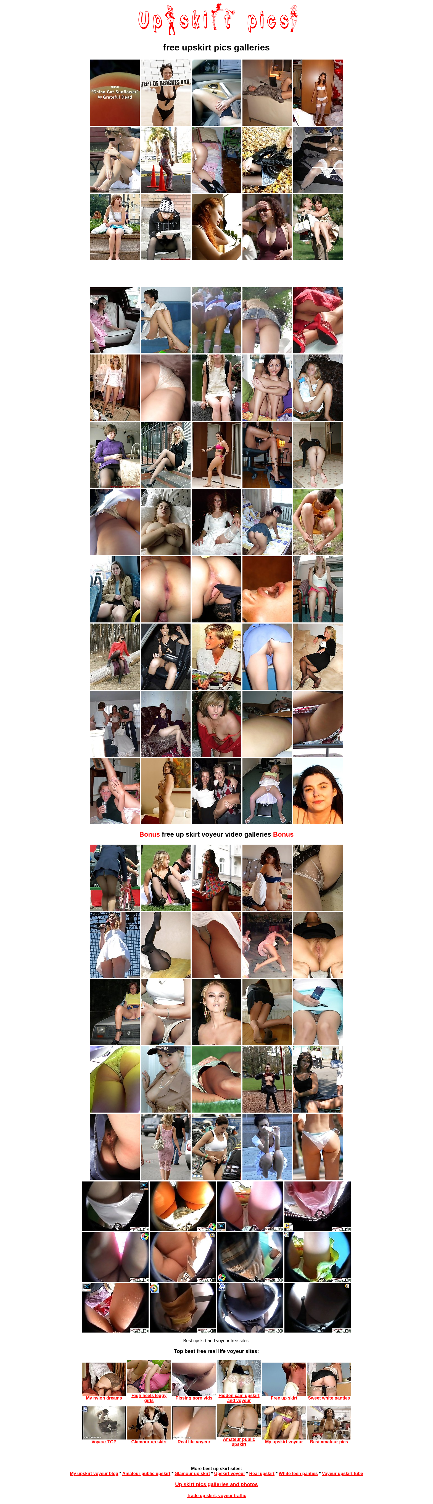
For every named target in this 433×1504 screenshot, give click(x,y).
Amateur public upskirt (146, 1473)
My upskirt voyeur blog (94, 1473)
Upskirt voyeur (229, 1473)
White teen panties (298, 1473)
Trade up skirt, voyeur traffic (216, 1495)
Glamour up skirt (192, 1473)
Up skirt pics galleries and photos (216, 1484)
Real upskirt (262, 1473)
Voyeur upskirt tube (342, 1473)
